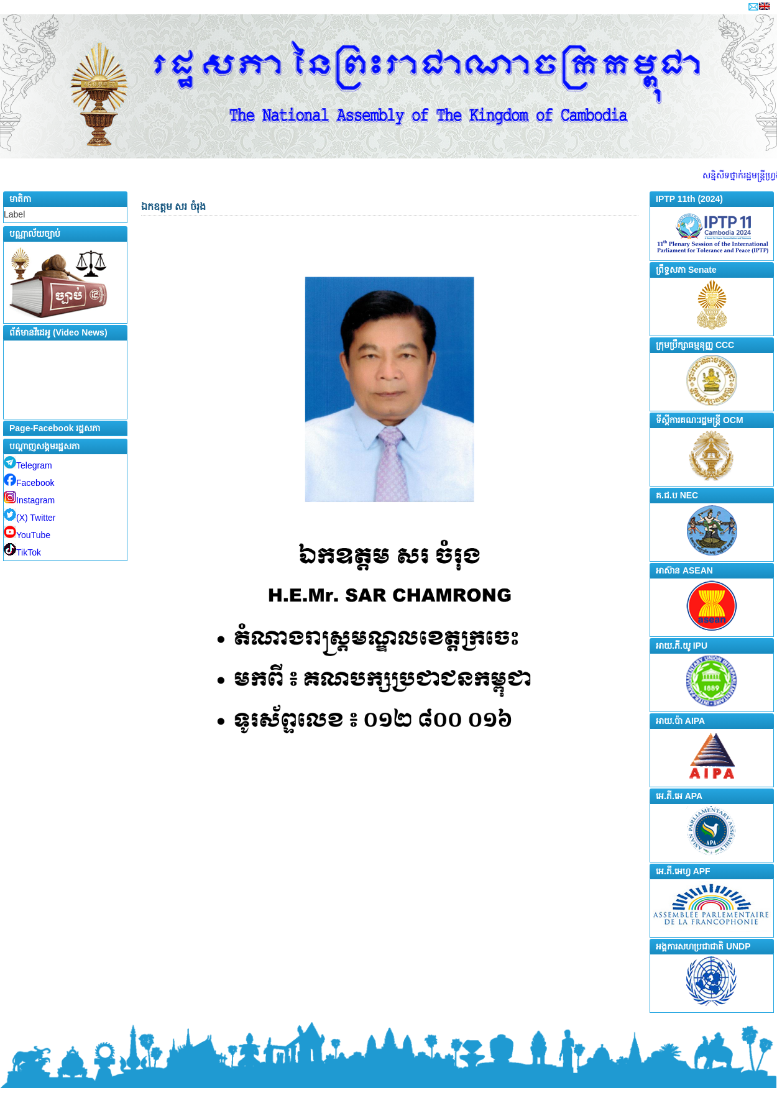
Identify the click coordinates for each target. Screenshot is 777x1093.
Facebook (29, 483)
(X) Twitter (30, 518)
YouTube (27, 535)
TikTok (22, 552)
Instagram (29, 500)
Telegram (28, 465)
